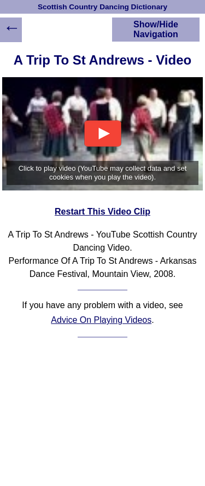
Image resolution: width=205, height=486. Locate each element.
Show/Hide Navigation (155, 29)
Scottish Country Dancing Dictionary (102, 7)
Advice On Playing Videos (101, 320)
